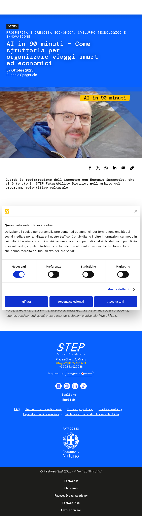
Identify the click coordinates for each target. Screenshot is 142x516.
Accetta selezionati (71, 301)
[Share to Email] (123, 167)
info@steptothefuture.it (71, 363)
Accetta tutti (115, 301)
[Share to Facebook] (90, 167)
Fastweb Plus (71, 503)
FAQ (17, 409)
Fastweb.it (71, 481)
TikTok (83, 386)
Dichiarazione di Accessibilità (92, 414)
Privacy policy (80, 409)
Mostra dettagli (118, 289)
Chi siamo (71, 488)
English (68, 400)
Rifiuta (26, 301)
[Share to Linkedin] (114, 167)
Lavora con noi (71, 510)
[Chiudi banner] (136, 211)
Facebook (58, 386)
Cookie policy (110, 409)
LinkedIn (75, 386)
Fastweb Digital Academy (71, 495)
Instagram (67, 386)
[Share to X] (98, 168)
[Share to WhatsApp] (106, 167)
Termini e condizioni (43, 409)
